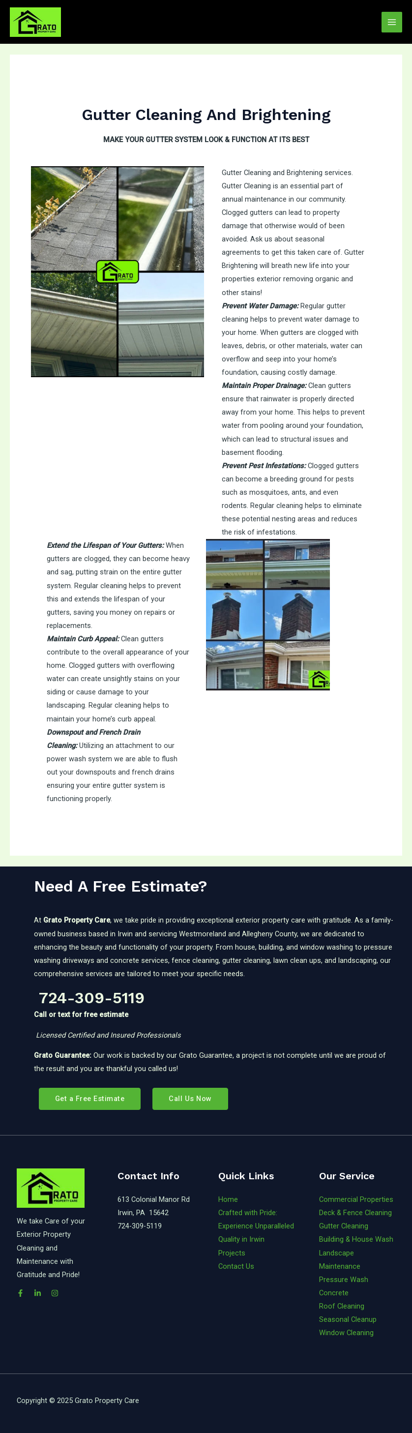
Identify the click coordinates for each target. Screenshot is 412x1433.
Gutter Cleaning (343, 1226)
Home (228, 1199)
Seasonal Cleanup (348, 1319)
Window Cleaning (346, 1332)
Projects (231, 1253)
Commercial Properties (356, 1199)
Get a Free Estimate (90, 1098)
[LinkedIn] (37, 1293)
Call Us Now (190, 1098)
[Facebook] (20, 1293)
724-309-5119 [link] (89, 997)
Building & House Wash (356, 1239)
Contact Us (236, 1266)
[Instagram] (55, 1293)
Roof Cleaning (341, 1306)
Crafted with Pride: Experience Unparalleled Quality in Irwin (256, 1226)
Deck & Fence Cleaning (355, 1212)
